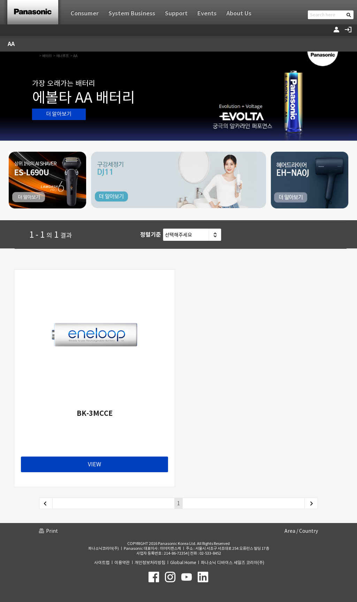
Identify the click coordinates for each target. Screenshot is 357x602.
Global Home (183, 562)
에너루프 (62, 56)
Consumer (84, 13)
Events (207, 13)
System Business (131, 13)
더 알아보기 (58, 114)
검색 (349, 14)
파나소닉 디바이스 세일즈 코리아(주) (232, 562)
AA (75, 56)
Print (52, 531)
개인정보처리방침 (150, 562)
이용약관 (122, 562)
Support (176, 13)
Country (308, 531)
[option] (178, 96)
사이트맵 (101, 562)
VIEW (94, 464)
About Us (238, 13)
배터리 (47, 56)
